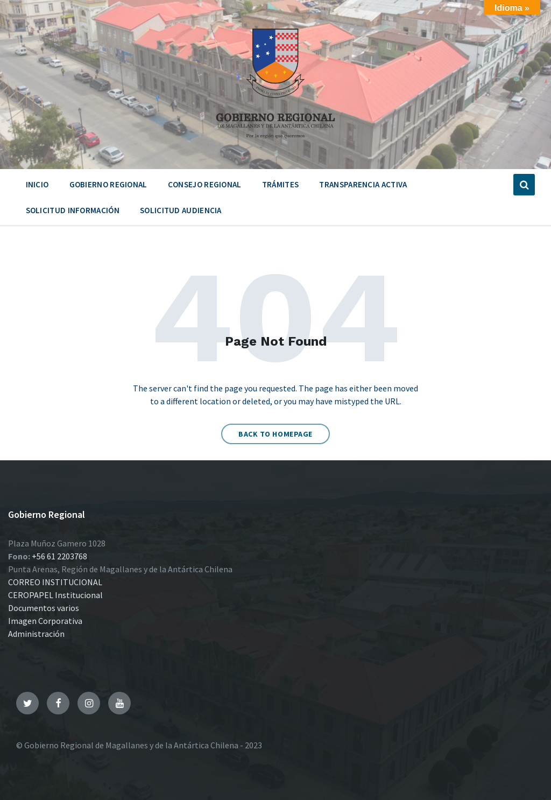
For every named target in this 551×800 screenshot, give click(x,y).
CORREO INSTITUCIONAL (55, 582)
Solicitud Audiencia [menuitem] (181, 210)
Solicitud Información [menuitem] (72, 210)
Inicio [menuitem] (37, 184)
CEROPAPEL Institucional (55, 595)
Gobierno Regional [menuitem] (108, 184)
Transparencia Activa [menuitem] (363, 184)
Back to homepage (275, 434)
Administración (36, 633)
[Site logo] (275, 142)
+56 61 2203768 (59, 556)
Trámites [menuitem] (280, 184)
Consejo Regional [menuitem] (205, 184)
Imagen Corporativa (45, 620)
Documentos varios (43, 607)
